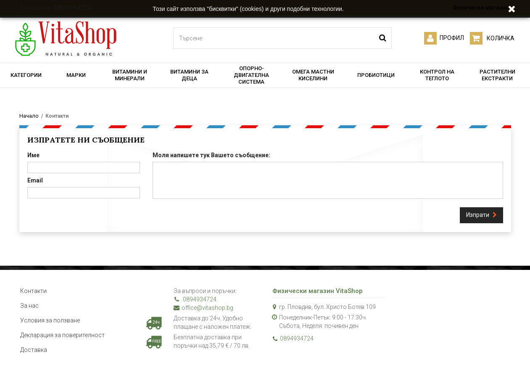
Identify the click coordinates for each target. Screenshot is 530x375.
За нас (29, 305)
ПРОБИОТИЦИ (376, 75)
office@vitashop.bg (203, 307)
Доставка (33, 349)
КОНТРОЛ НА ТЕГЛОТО (437, 75)
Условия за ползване (50, 320)
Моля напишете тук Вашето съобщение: (211, 155)
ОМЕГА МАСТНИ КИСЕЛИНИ (313, 75)
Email (35, 180)
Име (33, 155)
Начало (29, 116)
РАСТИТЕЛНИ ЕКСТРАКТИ (497, 75)
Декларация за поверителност (62, 335)
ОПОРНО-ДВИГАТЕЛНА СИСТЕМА (251, 75)
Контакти (33, 291)
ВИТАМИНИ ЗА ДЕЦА (189, 75)
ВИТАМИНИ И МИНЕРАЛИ (129, 75)
